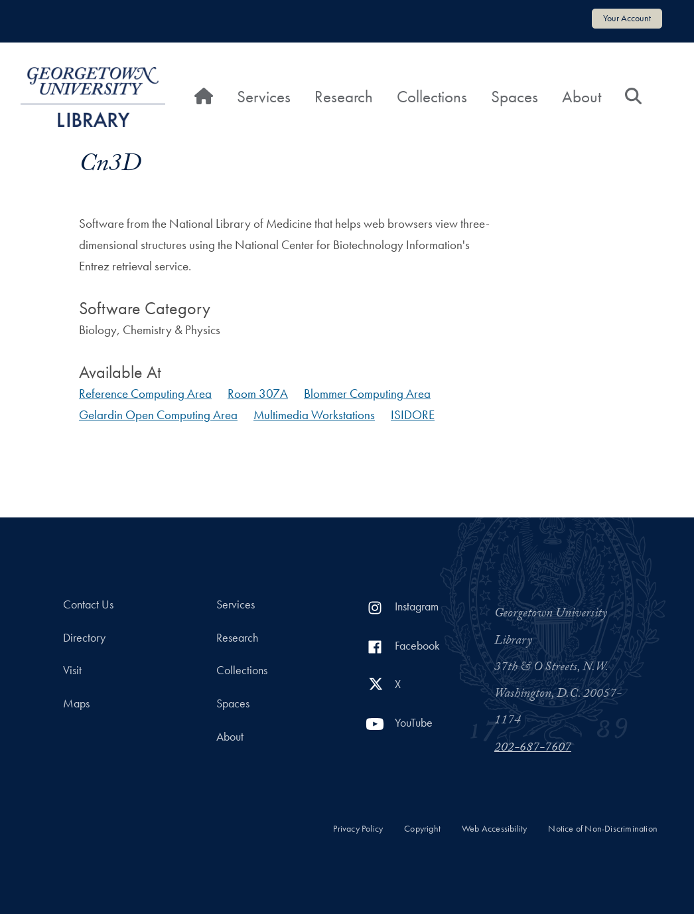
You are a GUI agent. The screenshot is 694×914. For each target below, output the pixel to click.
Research (343, 97)
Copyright (422, 828)
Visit (72, 670)
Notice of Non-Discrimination (603, 828)
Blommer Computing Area (367, 393)
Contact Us (88, 604)
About (581, 97)
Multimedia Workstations (314, 415)
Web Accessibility (494, 828)
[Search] (633, 97)
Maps (76, 703)
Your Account (627, 18)
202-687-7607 (532, 748)
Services (264, 97)
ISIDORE (413, 415)
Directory (84, 637)
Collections (432, 97)
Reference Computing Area (145, 393)
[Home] (203, 97)
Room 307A (258, 393)
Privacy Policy (358, 828)
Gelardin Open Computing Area (158, 415)
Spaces (514, 97)
